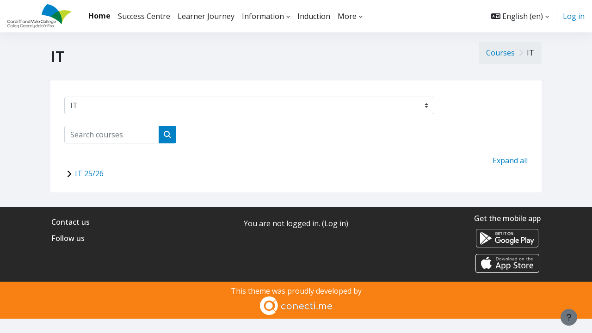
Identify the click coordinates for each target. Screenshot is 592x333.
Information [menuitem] (263, 16)
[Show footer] (569, 317)
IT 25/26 (89, 173)
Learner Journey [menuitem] (206, 16)
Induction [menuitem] (313, 16)
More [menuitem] (347, 16)
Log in (574, 16)
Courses (500, 53)
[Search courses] (111, 134)
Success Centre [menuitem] (144, 16)
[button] (520, 16)
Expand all (510, 160)
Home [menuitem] (99, 16)
